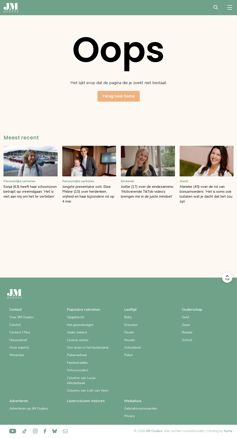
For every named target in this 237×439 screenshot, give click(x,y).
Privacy (129, 416)
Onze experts (19, 347)
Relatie (187, 332)
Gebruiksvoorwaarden (140, 408)
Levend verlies (77, 340)
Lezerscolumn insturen (86, 401)
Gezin (186, 325)
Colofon (15, 325)
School (187, 340)
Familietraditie (77, 362)
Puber (128, 355)
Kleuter (129, 340)
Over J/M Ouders (21, 317)
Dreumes (131, 325)
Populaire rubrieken (83, 309)
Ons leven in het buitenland (87, 347)
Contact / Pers (19, 332)
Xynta (228, 431)
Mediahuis (133, 401)
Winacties (16, 355)
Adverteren (18, 401)
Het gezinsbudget (80, 325)
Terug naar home (118, 96)
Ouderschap (192, 309)
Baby (128, 317)
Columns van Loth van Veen (87, 390)
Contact (15, 309)
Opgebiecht (75, 317)
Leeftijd (130, 309)
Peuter (129, 332)
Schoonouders (77, 370)
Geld (185, 317)
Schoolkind (132, 347)
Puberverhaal (77, 355)
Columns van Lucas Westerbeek (81, 380)
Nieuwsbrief (18, 340)
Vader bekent (77, 332)
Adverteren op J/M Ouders (28, 408)
